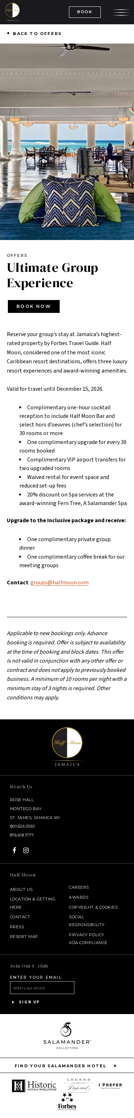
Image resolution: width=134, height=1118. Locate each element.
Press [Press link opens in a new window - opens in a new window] (17, 926)
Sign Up (25, 1002)
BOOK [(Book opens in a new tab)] (85, 11)
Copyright (81, 907)
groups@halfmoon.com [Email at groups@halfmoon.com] (59, 583)
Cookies (108, 907)
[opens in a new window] (35, 1085)
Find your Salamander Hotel (67, 1065)
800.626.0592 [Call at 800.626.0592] (22, 826)
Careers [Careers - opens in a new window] (79, 887)
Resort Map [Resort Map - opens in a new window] (24, 936)
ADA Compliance (88, 942)
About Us (21, 889)
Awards (78, 897)
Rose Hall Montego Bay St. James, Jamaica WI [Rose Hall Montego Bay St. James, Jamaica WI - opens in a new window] (35, 808)
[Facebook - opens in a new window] (14, 850)
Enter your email (36, 977)
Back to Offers (37, 33)
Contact (20, 916)
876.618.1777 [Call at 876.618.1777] (22, 835)
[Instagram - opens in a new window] (26, 850)
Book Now (33, 306)
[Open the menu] (121, 11)
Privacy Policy (86, 934)
